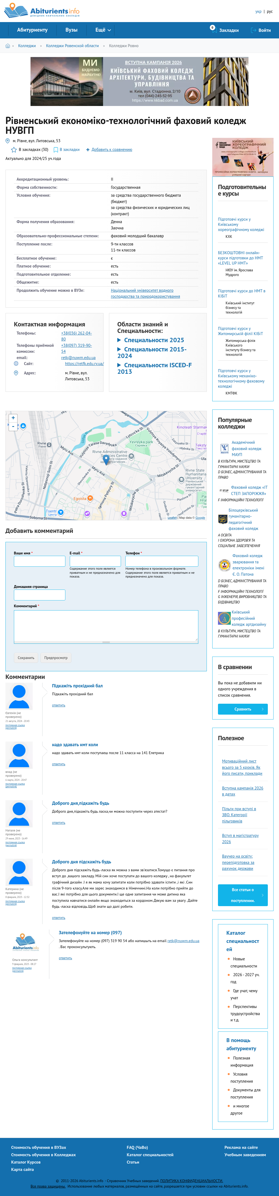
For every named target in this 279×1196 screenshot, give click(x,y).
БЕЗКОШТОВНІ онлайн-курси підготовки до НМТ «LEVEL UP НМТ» (240, 258)
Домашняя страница (31, 586)
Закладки (229, 30)
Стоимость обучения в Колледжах (43, 1154)
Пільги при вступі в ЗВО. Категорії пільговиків (239, 815)
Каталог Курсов (26, 1162)
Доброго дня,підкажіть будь (80, 803)
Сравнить (243, 709)
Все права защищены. (48, 1186)
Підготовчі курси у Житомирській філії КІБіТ (240, 331)
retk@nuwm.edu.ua (78, 357)
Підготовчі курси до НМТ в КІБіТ (241, 293)
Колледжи (27, 45)
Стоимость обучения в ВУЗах (38, 1147)
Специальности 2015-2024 (152, 352)
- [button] (13, 427)
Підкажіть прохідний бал (77, 686)
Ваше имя (23, 553)
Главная (9, 45)
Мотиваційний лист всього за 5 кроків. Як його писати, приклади (242, 767)
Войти (265, 30)
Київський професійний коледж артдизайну (249, 618)
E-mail (76, 553)
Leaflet (172, 517)
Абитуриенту (32, 29)
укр (259, 11)
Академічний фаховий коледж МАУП (247, 448)
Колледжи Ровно (123, 45)
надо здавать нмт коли (75, 745)
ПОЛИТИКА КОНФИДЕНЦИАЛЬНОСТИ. (191, 1180)
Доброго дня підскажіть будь (81, 862)
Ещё (100, 29)
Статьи (133, 1162)
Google (200, 517)
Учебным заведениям (245, 1154)
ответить (58, 705)
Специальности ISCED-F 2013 (154, 368)
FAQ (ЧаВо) (137, 1147)
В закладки (70, 149)
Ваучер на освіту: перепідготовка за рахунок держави (238, 862)
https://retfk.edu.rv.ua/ (84, 363)
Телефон (133, 553)
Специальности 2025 (154, 340)
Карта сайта (22, 1169)
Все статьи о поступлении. (243, 895)
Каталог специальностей (242, 941)
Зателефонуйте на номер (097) (90, 933)
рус (270, 11)
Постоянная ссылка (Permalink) (15, 726)
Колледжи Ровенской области (72, 45)
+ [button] (13, 418)
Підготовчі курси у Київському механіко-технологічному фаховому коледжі (241, 378)
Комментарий (26, 605)
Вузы (72, 29)
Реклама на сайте (241, 1147)
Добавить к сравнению (112, 149)
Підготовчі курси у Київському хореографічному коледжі (241, 224)
